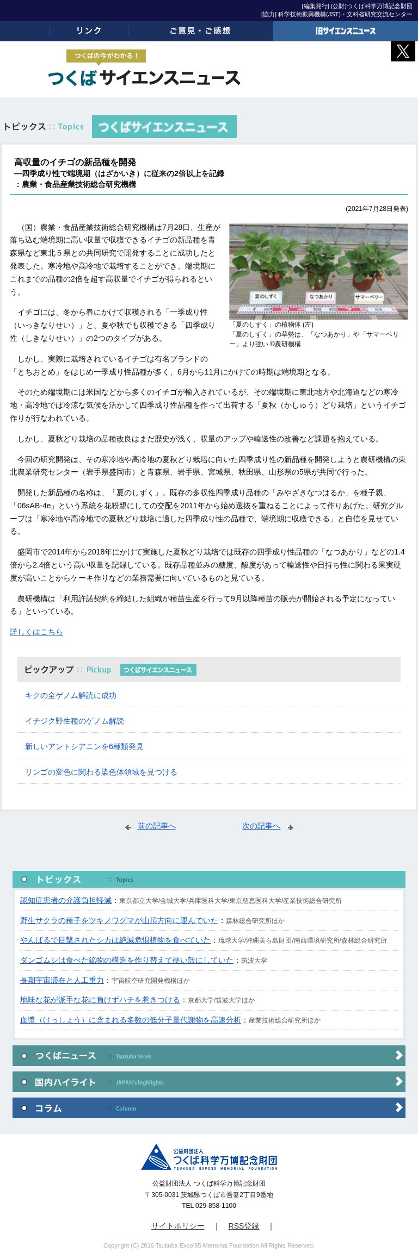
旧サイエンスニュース (345, 31)
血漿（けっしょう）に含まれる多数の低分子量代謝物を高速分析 (130, 1019)
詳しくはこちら (36, 631)
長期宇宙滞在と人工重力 (62, 980)
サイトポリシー (178, 1225)
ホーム (25, 31)
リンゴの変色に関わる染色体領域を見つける (101, 772)
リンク (89, 31)
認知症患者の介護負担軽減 (66, 900)
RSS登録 (244, 1225)
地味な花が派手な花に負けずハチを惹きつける (100, 999)
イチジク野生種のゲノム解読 (74, 720)
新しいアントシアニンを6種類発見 (84, 746)
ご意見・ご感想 (200, 31)
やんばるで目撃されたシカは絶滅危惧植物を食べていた (115, 940)
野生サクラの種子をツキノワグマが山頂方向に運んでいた (119, 920)
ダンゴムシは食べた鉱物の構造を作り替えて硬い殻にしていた (126, 960)
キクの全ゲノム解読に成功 (70, 695)
